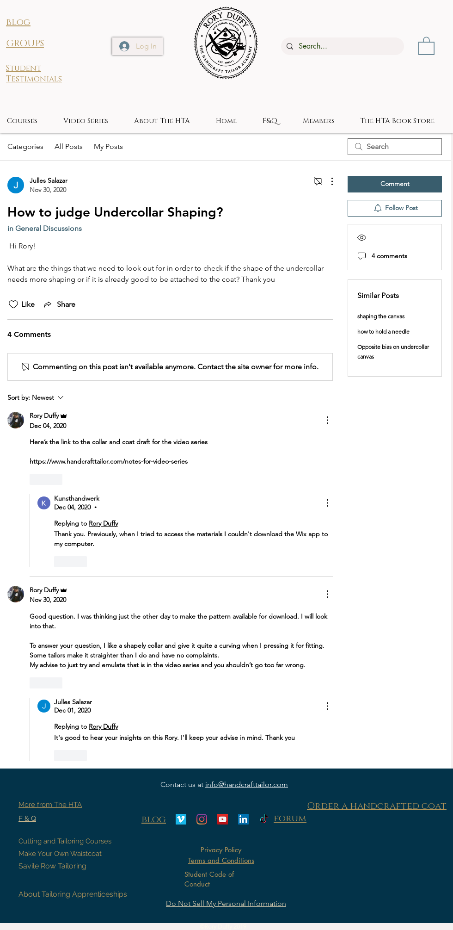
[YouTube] (222, 819)
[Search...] (342, 46)
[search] (395, 146)
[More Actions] (327, 181)
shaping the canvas (380, 316)
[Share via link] (58, 304)
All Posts (69, 146)
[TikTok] (264, 819)
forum (290, 818)
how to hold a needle (383, 331)
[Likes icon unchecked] (13, 304)
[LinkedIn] (243, 819)
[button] (426, 45)
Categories (25, 146)
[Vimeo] (181, 819)
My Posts (108, 146)
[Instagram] (201, 819)
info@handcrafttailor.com (246, 784)
